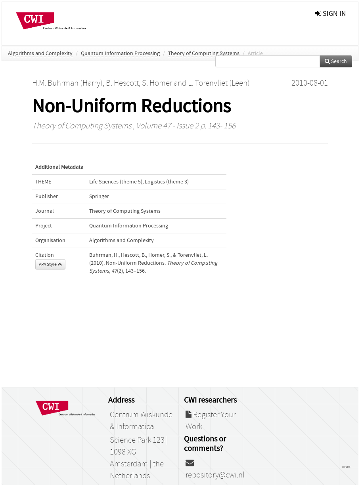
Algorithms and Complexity (40, 53)
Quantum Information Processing (120, 53)
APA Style (50, 264)
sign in (330, 14)
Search (336, 61)
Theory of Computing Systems (203, 53)
